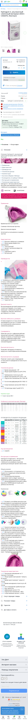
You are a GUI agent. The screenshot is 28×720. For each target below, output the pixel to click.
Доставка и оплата (14, 610)
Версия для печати (8, 116)
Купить (14, 72)
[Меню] (2, 1)
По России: (5, 125)
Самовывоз (5, 127)
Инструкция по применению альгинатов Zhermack (13, 106)
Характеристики (7, 167)
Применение (5, 165)
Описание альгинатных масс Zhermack (13, 104)
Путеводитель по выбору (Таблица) (12, 178)
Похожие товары (14, 601)
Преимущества (6, 169)
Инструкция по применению (10, 180)
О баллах (19, 85)
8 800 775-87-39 (15, 703)
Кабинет (19, 717)
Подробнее (17, 705)
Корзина (14, 717)
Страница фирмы (22, 92)
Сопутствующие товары (14, 596)
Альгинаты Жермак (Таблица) (10, 176)
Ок (22, 709)
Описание (14, 150)
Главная (9, 8)
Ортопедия (16, 8)
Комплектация (6, 174)
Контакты (25, 717)
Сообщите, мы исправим (18, 114)
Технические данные (8, 171)
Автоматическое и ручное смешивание (13, 108)
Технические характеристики (10, 182)
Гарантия (14, 605)
